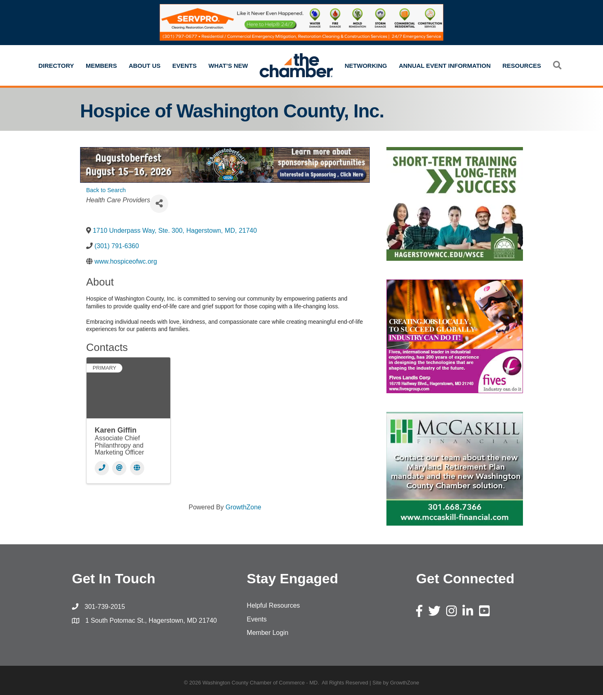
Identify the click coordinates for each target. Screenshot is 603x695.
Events (184, 65)
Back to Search (106, 190)
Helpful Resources (273, 605)
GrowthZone (243, 507)
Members (101, 65)
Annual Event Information (444, 65)
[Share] (159, 204)
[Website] (137, 468)
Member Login (267, 632)
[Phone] (102, 468)
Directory (56, 65)
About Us (145, 65)
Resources (522, 65)
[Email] (119, 468)
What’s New (228, 65)
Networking (366, 65)
